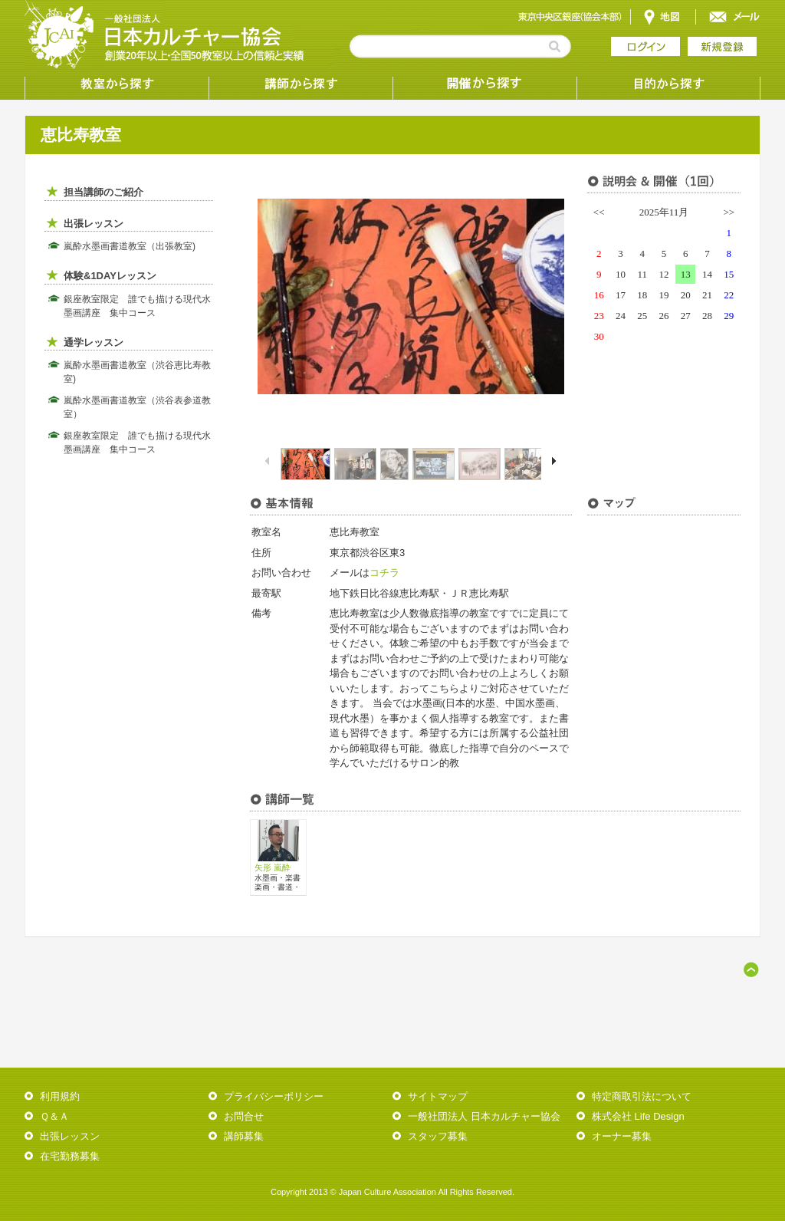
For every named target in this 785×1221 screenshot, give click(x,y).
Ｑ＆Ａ (54, 1116)
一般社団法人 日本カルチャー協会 (484, 1116)
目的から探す (668, 84)
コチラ (384, 572)
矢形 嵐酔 (273, 867)
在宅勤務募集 (70, 1156)
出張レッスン (93, 223)
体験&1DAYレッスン (110, 275)
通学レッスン (93, 342)
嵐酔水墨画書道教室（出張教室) (129, 246)
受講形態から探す (484, 84)
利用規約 (60, 1096)
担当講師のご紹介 (103, 192)
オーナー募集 (622, 1136)
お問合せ (244, 1116)
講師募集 (244, 1136)
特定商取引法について (641, 1096)
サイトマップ (438, 1096)
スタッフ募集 (438, 1136)
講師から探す (300, 84)
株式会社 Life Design (638, 1116)
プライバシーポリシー (274, 1096)
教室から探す (117, 84)
